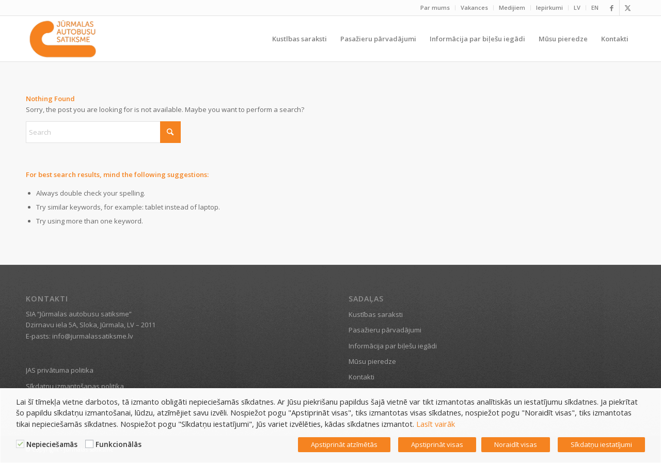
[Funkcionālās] (89, 444)
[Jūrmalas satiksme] (63, 38)
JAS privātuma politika (59, 370)
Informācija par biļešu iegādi (393, 345)
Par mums (435, 7)
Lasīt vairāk (435, 424)
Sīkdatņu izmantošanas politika (75, 386)
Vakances (474, 7)
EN (595, 7)
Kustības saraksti (376, 314)
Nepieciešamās (51, 444)
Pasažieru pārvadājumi (385, 329)
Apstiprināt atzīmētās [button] (344, 444)
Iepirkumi (549, 7)
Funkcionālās (118, 444)
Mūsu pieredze (372, 361)
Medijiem (512, 7)
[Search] (103, 132)
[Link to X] (627, 7)
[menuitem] (435, 7)
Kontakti (361, 376)
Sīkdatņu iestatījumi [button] (601, 444)
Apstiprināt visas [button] (437, 444)
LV (577, 7)
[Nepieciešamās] (20, 444)
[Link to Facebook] (611, 7)
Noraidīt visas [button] (515, 444)
